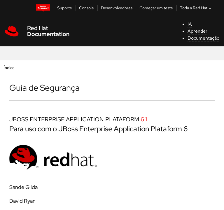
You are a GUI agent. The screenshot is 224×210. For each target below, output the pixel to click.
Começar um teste (156, 7)
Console (86, 7)
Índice (9, 67)
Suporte (64, 7)
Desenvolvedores (116, 7)
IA (190, 24)
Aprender (197, 31)
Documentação (203, 38)
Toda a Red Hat (196, 7)
